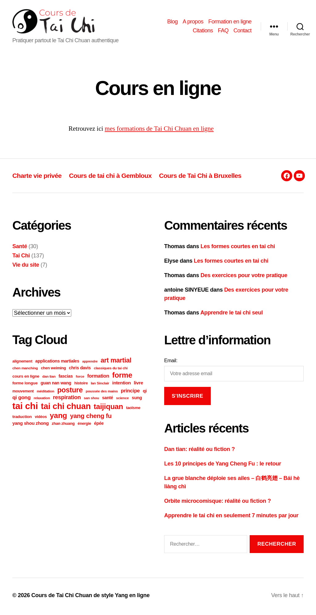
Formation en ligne (230, 22)
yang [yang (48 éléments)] (58, 417)
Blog (172, 22)
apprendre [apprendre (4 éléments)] (90, 363)
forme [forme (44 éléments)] (122, 377)
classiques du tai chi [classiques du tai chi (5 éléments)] (110, 370)
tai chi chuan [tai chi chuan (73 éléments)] (66, 408)
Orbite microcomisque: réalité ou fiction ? (217, 503)
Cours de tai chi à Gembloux (110, 177)
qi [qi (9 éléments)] (145, 393)
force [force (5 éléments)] (80, 378)
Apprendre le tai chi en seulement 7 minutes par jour (231, 517)
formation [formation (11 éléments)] (98, 378)
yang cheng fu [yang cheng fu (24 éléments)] (91, 418)
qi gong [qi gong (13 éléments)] (21, 400)
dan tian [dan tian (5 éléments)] (49, 378)
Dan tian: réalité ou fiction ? (199, 451)
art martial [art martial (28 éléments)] (116, 362)
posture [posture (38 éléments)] (70, 392)
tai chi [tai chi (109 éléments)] (25, 408)
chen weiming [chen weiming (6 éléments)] (53, 370)
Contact (242, 32)
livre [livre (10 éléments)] (138, 384)
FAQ (223, 32)
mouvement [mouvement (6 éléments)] (23, 393)
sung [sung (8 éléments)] (137, 399)
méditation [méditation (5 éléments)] (45, 393)
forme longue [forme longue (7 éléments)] (25, 385)
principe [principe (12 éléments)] (130, 393)
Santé (19, 248)
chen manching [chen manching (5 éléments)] (25, 370)
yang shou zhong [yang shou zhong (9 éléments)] (30, 425)
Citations (203, 32)
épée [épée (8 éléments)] (99, 425)
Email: (170, 362)
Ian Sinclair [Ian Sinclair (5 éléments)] (100, 385)
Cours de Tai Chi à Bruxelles (200, 177)
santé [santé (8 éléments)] (107, 399)
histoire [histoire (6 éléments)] (81, 385)
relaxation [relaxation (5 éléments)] (42, 400)
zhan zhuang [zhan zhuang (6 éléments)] (63, 425)
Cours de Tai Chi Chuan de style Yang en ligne (90, 597)
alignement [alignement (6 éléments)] (22, 363)
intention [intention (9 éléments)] (121, 385)
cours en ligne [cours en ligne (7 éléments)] (25, 378)
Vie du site (25, 267)
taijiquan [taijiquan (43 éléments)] (108, 408)
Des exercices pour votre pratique (244, 277)
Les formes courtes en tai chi (238, 248)
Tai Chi (21, 258)
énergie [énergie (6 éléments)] (84, 425)
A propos (193, 22)
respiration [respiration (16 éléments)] (67, 399)
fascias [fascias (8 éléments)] (66, 378)
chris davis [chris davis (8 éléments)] (80, 369)
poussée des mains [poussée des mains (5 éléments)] (102, 393)
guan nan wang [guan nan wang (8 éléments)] (56, 385)
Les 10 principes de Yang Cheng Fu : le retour (222, 465)
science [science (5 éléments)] (122, 400)
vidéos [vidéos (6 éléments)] (41, 418)
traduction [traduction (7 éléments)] (22, 418)
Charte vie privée (36, 177)
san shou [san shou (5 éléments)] (91, 400)
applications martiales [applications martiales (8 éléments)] (57, 363)
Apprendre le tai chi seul (231, 315)
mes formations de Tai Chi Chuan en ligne (159, 131)
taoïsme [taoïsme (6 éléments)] (133, 410)
